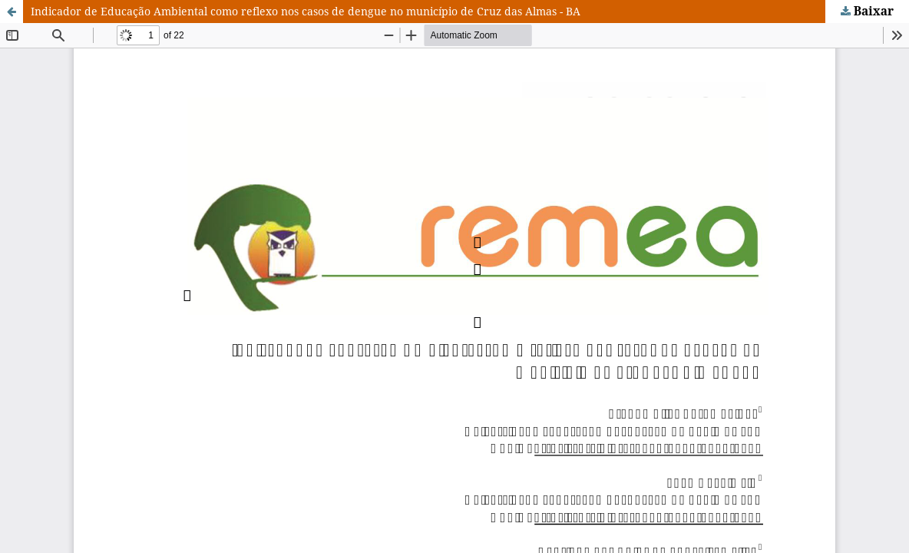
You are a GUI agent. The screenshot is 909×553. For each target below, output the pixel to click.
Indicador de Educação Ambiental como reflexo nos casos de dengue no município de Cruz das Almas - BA (305, 11)
